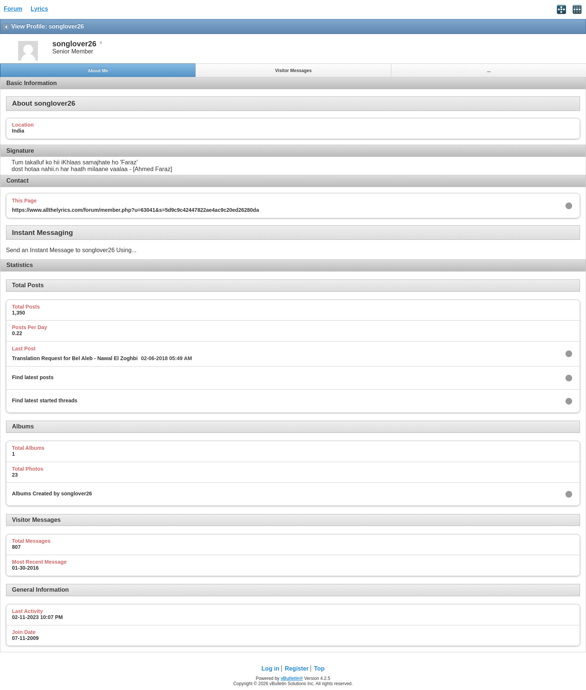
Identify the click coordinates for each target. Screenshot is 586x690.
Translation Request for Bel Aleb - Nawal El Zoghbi (75, 358)
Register (297, 668)
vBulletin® (292, 678)
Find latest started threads (44, 400)
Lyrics (39, 9)
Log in (271, 668)
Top (319, 668)
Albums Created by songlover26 (52, 493)
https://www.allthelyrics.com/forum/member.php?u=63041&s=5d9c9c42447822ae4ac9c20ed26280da (135, 210)
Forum (13, 9)
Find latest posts (32, 377)
